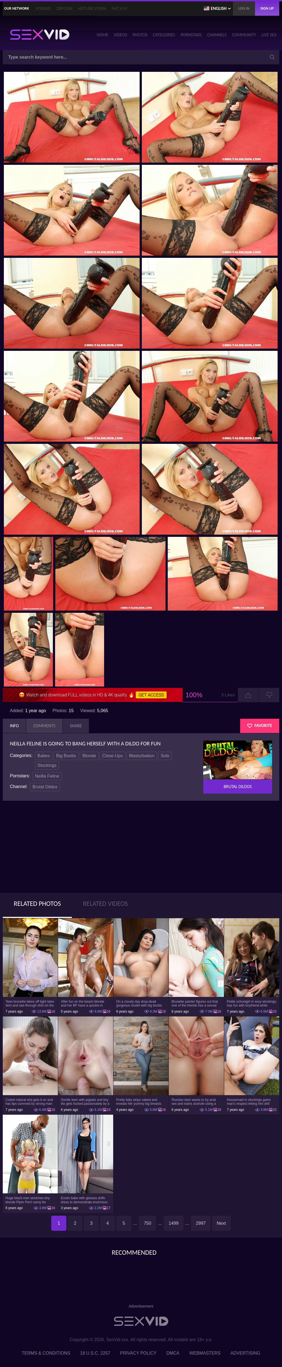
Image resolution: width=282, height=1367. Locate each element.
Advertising (245, 1353)
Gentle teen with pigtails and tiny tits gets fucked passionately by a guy (85, 1102)
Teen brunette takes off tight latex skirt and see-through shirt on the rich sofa (30, 1003)
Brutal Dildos (45, 786)
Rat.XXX (119, 8)
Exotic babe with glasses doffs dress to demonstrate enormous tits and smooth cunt (84, 1200)
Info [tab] (14, 725)
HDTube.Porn (92, 8)
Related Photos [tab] (37, 903)
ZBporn (64, 8)
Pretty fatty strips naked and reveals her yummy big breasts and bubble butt (138, 1102)
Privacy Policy (138, 1353)
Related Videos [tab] (105, 903)
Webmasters (205, 1353)
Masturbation (141, 755)
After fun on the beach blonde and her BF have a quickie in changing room (82, 1003)
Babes (43, 755)
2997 (201, 1223)
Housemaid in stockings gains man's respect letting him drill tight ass (249, 1102)
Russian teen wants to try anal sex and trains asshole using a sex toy (194, 1102)
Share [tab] (76, 725)
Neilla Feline (47, 776)
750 (147, 1223)
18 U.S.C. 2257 (95, 1353)
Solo (165, 755)
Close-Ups (112, 755)
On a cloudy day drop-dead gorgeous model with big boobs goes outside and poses (139, 1003)
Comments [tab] (44, 725)
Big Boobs (66, 755)
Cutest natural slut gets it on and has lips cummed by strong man (29, 1102)
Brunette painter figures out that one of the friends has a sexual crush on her (195, 1003)
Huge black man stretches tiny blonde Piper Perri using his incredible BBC (28, 1200)
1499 (173, 1223)
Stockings (46, 765)
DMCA (172, 1353)
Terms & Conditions (46, 1353)
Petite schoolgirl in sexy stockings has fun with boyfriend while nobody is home (251, 1003)
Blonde (89, 755)
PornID (43, 8)
